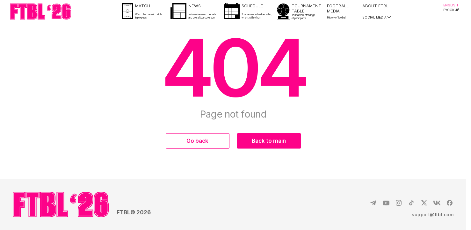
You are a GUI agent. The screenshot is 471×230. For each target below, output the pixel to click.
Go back (197, 141)
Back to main (269, 141)
